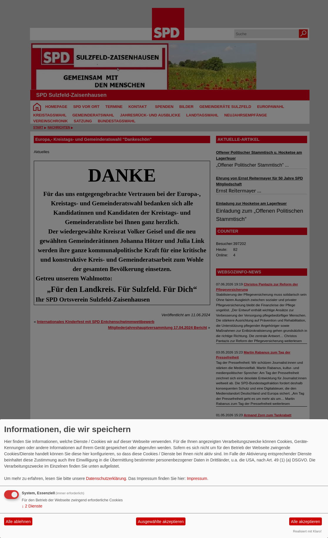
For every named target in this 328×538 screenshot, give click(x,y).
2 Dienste (32, 506)
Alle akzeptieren (305, 521)
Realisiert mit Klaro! (307, 531)
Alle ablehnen (18, 521)
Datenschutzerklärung (106, 478)
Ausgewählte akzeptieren (161, 521)
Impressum (197, 478)
